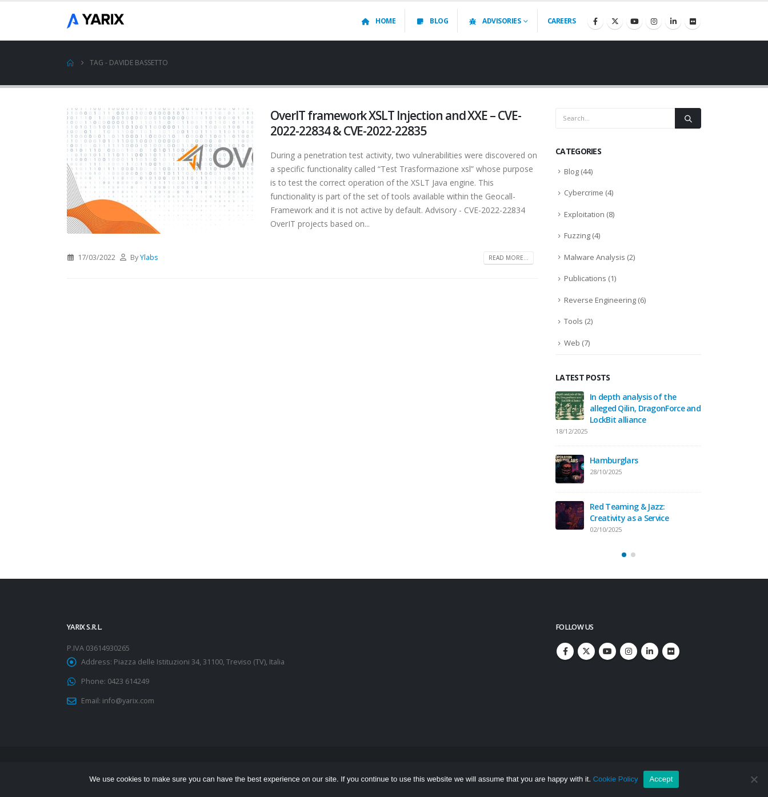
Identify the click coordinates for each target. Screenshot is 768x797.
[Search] (688, 118)
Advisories (494, 21)
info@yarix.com (128, 701)
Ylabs (149, 257)
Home (378, 21)
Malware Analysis (594, 257)
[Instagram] (654, 21)
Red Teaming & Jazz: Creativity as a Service (629, 512)
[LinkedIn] (673, 21)
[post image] (160, 171)
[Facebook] (595, 21)
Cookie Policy (615, 779)
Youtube (607, 651)
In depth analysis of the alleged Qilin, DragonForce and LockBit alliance (645, 408)
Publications (585, 278)
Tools (573, 321)
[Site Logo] (95, 21)
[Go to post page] (569, 405)
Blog (431, 21)
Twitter (586, 651)
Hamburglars (614, 460)
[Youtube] (634, 21)
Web (572, 343)
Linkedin (649, 651)
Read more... (509, 258)
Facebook (565, 651)
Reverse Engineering (600, 300)
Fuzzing (577, 235)
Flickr (670, 651)
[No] (753, 779)
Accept (661, 779)
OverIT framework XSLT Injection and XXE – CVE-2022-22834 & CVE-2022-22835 (395, 123)
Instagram (628, 651)
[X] (615, 21)
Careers (561, 21)
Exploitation (584, 214)
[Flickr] (693, 21)
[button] (624, 555)
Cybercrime (583, 192)
